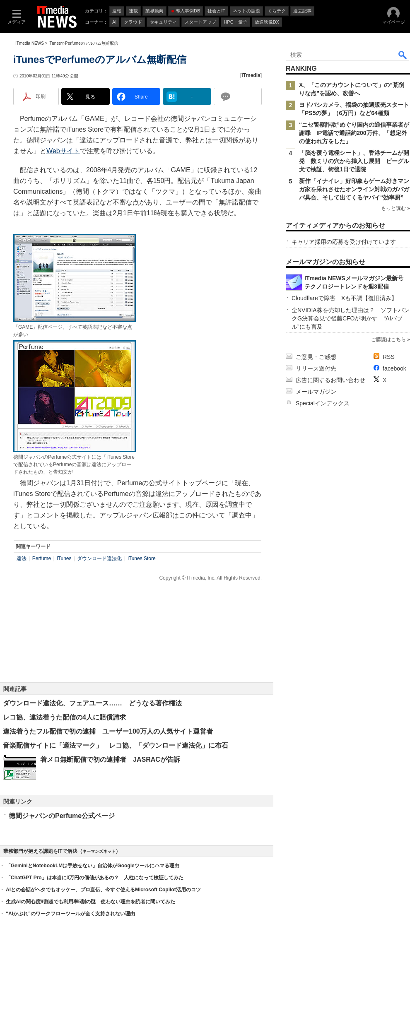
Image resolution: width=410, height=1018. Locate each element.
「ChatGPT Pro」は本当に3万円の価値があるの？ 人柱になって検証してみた (94, 878)
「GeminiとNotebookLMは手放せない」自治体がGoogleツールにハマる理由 (92, 866)
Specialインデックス (323, 403)
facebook (394, 368)
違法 (22, 558)
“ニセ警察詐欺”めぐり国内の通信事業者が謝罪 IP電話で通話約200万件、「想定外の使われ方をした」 (354, 132)
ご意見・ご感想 (316, 357)
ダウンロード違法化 (99, 558)
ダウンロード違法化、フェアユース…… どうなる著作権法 (92, 703)
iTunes (64, 558)
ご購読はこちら (388, 339)
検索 (403, 54)
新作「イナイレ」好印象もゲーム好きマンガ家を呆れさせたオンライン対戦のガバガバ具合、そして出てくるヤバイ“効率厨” (354, 189)
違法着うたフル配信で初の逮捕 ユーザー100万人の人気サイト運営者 (108, 731)
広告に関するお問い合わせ (330, 380)
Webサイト (63, 150)
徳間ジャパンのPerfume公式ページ (62, 815)
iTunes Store (142, 558)
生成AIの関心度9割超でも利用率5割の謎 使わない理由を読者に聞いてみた (90, 902)
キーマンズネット (99, 851)
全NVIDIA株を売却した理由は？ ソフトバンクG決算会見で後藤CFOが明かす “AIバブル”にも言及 (351, 318)
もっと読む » (395, 208)
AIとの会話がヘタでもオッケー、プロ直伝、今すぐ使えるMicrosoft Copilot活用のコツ (103, 890)
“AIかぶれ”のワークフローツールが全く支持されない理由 (70, 914)
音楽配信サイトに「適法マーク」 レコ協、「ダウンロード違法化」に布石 (115, 745)
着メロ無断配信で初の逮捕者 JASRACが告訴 (110, 759)
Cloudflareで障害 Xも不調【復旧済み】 (344, 298)
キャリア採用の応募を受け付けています (344, 241)
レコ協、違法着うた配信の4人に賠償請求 (64, 717)
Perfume (41, 558)
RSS (389, 357)
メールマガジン (316, 391)
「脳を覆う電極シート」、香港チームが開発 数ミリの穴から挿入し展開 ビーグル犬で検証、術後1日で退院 (354, 161)
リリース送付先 (316, 368)
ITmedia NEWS (29, 43)
